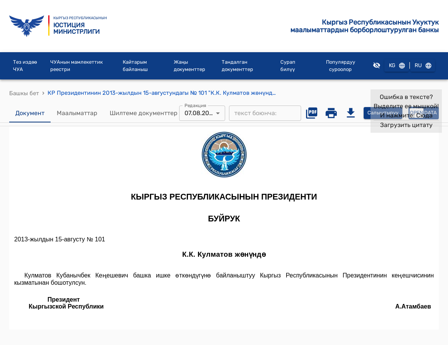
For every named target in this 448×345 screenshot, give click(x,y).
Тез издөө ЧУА (25, 66)
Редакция (195, 105)
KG (396, 65)
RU (422, 65)
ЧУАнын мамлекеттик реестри (76, 66)
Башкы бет (24, 93)
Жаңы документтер (189, 66)
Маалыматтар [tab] (77, 113)
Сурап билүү (287, 66)
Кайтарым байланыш (135, 66)
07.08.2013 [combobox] (200, 113)
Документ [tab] (30, 113)
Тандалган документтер (237, 66)
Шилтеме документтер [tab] (144, 113)
